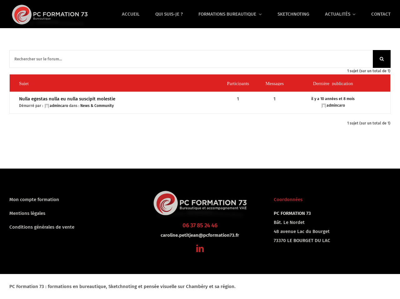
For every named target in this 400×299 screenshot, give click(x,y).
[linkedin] (200, 248)
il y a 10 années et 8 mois (333, 99)
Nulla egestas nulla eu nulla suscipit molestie (67, 99)
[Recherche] (382, 59)
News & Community (97, 106)
